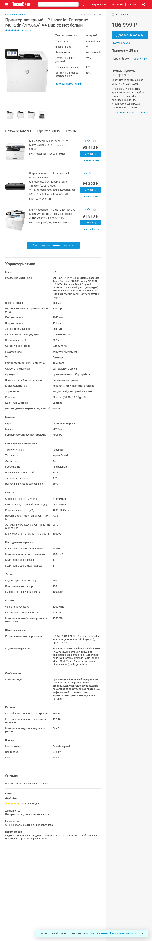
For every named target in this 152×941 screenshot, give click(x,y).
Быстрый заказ (121, 43)
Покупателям (98, 4)
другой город (141, 58)
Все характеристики (68, 83)
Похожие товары (18, 131)
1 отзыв (18, 30)
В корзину (90, 153)
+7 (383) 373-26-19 (137, 112)
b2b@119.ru (118, 112)
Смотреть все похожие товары (53, 245)
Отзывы (73, 131)
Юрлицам (117, 4)
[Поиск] (81, 4)
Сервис (132, 4)
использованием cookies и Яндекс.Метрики (111, 933)
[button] (25, 70)
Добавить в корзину (129, 35)
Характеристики (48, 131)
